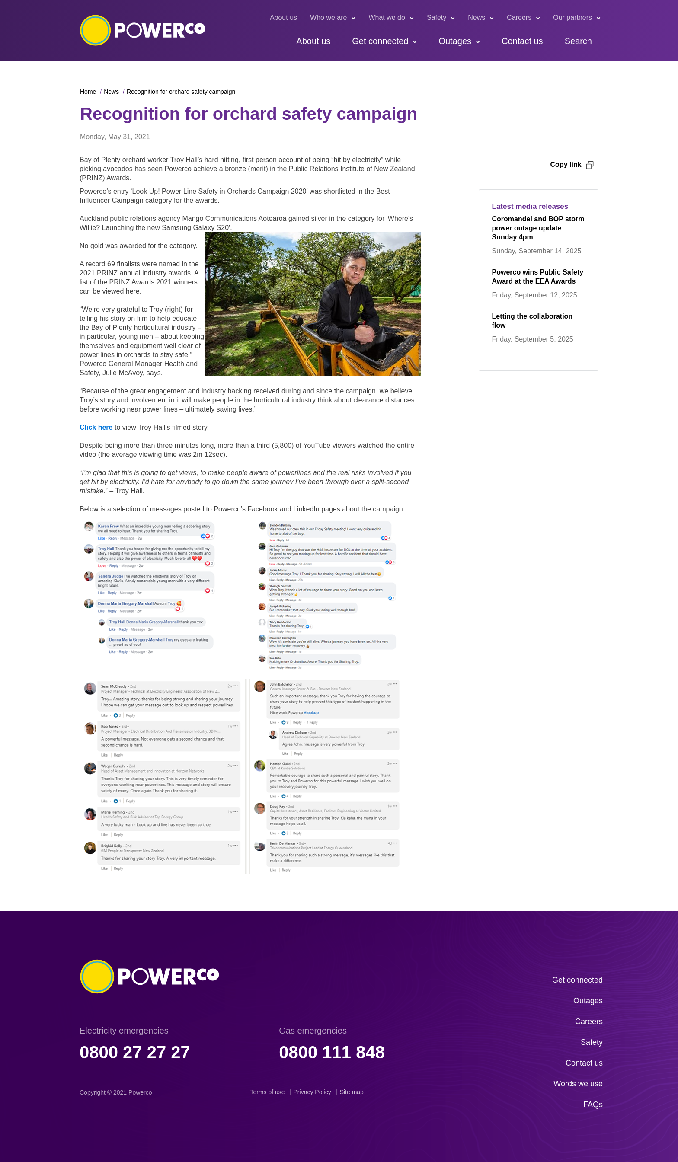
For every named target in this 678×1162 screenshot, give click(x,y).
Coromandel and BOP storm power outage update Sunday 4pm (538, 228)
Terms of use (267, 1092)
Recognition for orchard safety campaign (181, 91)
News (476, 17)
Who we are (328, 17)
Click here (96, 427)
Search (578, 41)
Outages (454, 41)
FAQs (593, 1104)
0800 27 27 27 (135, 1052)
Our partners (572, 17)
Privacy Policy (312, 1092)
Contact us (522, 41)
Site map (352, 1092)
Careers (519, 17)
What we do (386, 17)
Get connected (380, 41)
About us (283, 17)
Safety (436, 17)
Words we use (578, 1083)
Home (88, 91)
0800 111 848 (332, 1052)
